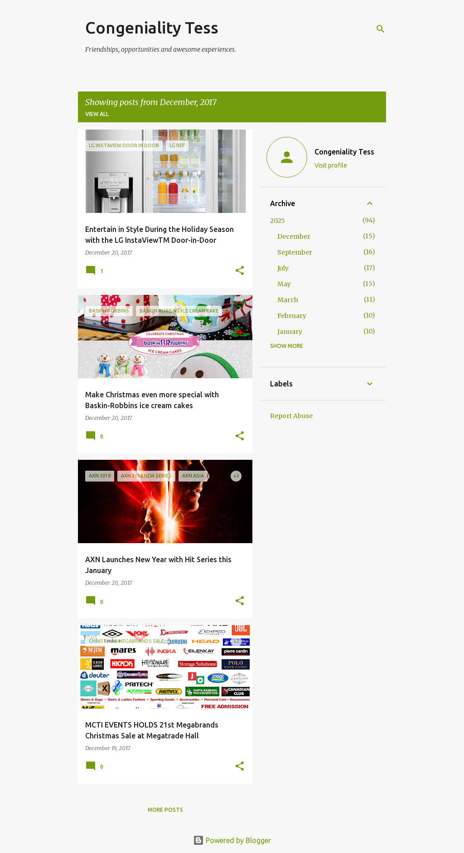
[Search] (380, 29)
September (294, 252)
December (293, 236)
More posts (165, 810)
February (291, 316)
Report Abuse (291, 416)
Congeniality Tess (151, 27)
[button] (239, 271)
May (284, 284)
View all (97, 114)
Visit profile (330, 165)
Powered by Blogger (232, 840)
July (283, 268)
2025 (277, 221)
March (287, 300)
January (289, 332)
